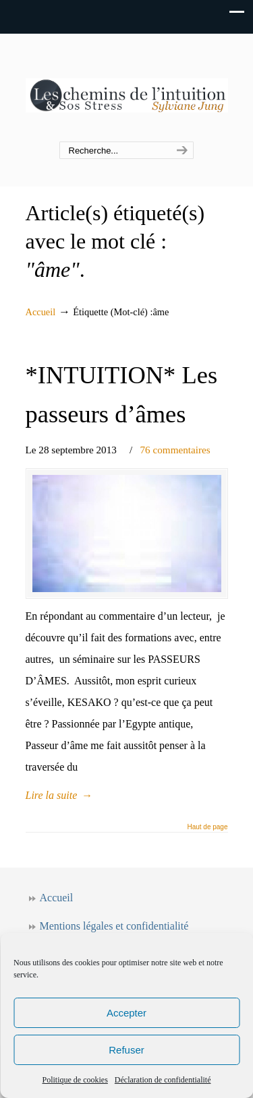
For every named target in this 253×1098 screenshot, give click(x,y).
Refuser (126, 1050)
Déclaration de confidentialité (163, 1080)
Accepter (126, 1013)
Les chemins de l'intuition (127, 88)
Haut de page (207, 827)
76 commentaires (175, 449)
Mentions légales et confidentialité (114, 926)
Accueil (41, 311)
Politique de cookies (75, 1080)
